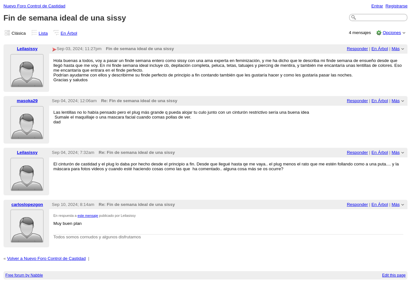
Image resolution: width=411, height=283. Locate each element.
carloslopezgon (27, 204)
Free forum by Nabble (24, 275)
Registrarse (397, 6)
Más (395, 48)
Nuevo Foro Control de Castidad (35, 6)
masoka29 (27, 100)
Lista (43, 33)
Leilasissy (27, 48)
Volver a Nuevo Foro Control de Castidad (46, 258)
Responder (357, 48)
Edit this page (394, 275)
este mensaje (88, 215)
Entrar (377, 6)
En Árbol (69, 33)
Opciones (392, 32)
